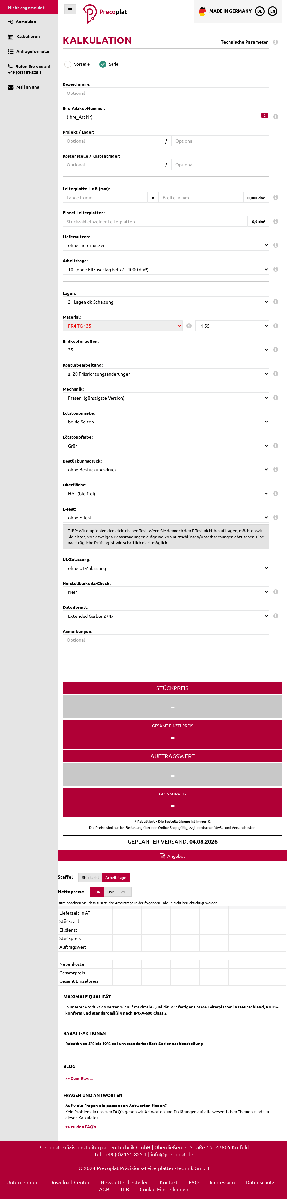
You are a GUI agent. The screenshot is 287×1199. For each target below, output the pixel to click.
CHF (124, 891)
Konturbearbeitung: (83, 365)
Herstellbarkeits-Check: (87, 583)
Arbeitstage (115, 877)
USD (111, 891)
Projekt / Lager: (78, 132)
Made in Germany (225, 11)
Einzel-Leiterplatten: (84, 212)
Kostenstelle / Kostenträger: (91, 156)
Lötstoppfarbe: (78, 437)
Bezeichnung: (76, 84)
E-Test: (69, 508)
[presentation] (172, 947)
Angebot (172, 856)
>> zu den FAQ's (80, 1126)
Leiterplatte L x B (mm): (86, 188)
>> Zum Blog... (79, 1078)
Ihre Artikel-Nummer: (84, 108)
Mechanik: (73, 389)
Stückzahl (90, 877)
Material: (72, 317)
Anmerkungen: (77, 631)
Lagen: (69, 293)
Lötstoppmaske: (79, 413)
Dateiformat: (75, 607)
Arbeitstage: (75, 260)
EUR (97, 891)
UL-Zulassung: (76, 559)
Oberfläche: (74, 484)
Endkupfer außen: (81, 341)
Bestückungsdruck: (82, 461)
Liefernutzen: (76, 236)
